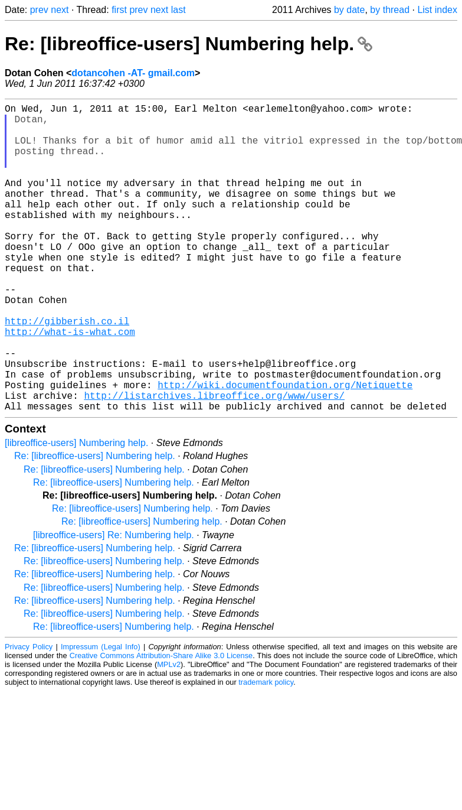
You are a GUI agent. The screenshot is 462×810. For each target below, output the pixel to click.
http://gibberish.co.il (67, 370)
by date (349, 10)
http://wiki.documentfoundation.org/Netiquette (285, 448)
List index (437, 10)
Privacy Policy (29, 715)
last (178, 10)
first (119, 10)
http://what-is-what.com (70, 383)
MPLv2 (169, 732)
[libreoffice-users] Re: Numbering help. (113, 603)
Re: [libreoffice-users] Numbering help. (188, 43)
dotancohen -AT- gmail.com (133, 73)
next (59, 10)
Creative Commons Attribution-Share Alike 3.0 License (161, 724)
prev (39, 10)
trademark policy (265, 750)
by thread (389, 10)
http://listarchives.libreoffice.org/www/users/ (214, 461)
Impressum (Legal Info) (100, 715)
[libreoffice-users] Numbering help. (76, 511)
